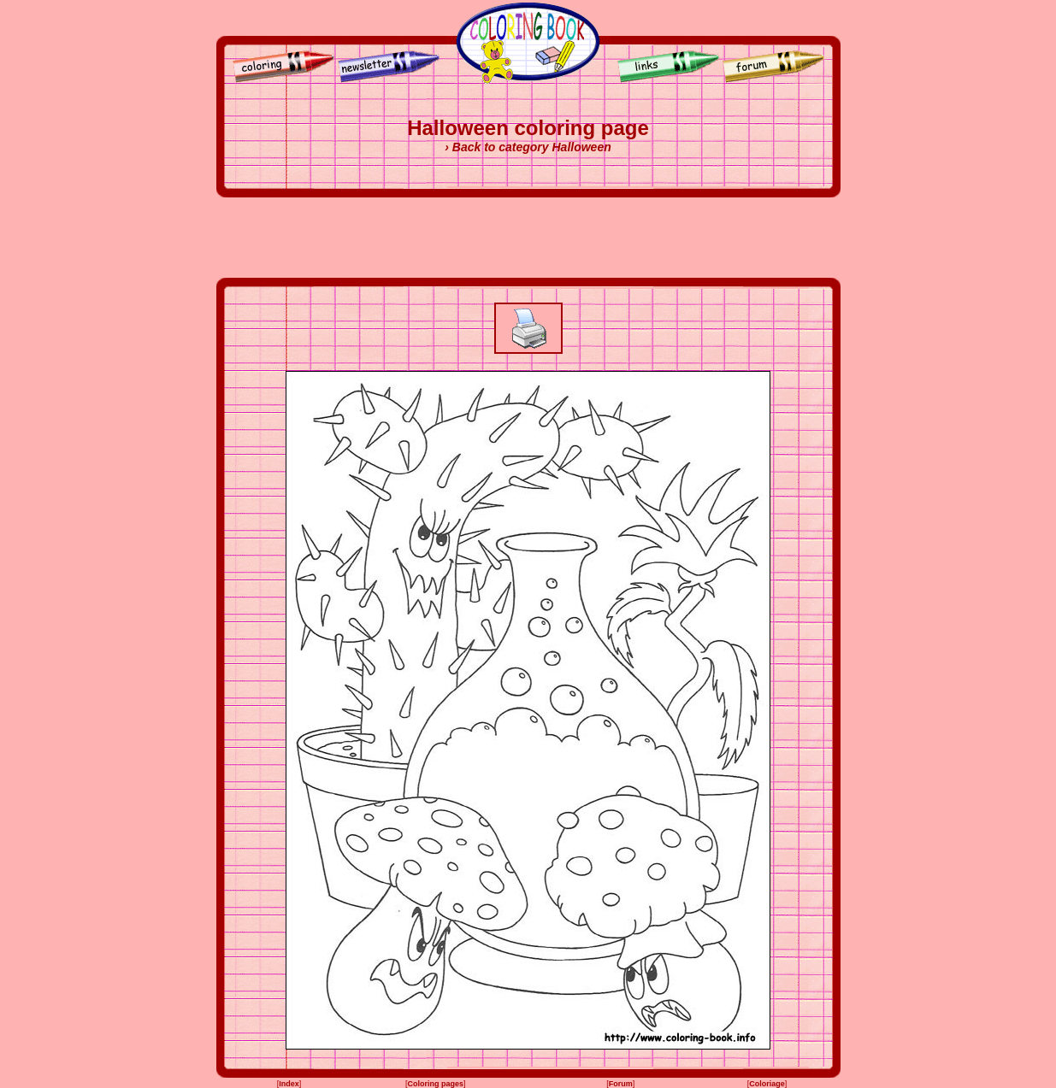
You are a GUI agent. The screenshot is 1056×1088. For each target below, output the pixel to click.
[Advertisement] (528, 237)
